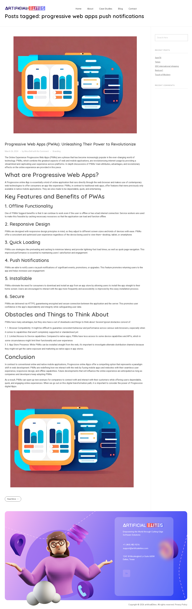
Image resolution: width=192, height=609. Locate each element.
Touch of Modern (162, 75)
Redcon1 (159, 70)
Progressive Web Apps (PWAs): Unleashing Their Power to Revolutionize (70, 144)
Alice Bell (28, 151)
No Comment (43, 151)
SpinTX (158, 58)
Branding (57, 151)
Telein (157, 62)
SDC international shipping (167, 66)
